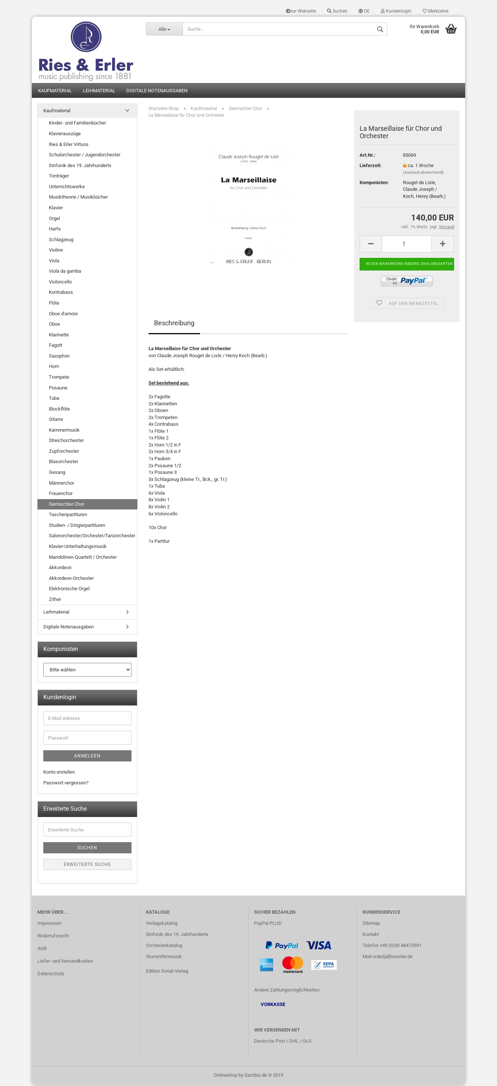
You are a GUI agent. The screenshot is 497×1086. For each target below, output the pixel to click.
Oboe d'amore (63, 315)
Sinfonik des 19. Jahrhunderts (80, 166)
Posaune (58, 389)
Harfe (55, 230)
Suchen (337, 11)
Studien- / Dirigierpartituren (77, 526)
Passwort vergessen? (66, 784)
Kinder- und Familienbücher (77, 124)
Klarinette (59, 336)
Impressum (49, 924)
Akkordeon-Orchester (71, 579)
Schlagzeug (61, 240)
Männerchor (61, 484)
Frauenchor (61, 494)
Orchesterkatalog (164, 947)
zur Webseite (301, 11)
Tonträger (59, 177)
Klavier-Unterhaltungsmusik (78, 547)
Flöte (54, 304)
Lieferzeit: (370, 166)
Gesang (57, 473)
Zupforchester (64, 452)
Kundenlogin (396, 11)
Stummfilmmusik (164, 957)
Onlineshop (225, 1076)
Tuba (54, 399)
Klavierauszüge (65, 134)
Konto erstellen (59, 773)
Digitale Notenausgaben (156, 91)
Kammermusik (64, 431)
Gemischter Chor (66, 505)
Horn (54, 368)
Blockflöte (59, 410)
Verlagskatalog (161, 924)
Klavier (56, 209)
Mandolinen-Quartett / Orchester (83, 558)
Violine (56, 251)
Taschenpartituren (68, 516)
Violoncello (60, 283)
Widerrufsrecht (53, 937)
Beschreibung (174, 324)
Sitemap (371, 924)
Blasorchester (63, 463)
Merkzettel (435, 11)
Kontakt (371, 936)
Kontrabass (61, 293)
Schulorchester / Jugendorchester (84, 156)
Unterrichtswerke (67, 187)
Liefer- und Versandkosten (65, 962)
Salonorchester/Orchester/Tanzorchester (92, 537)
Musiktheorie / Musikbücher (78, 198)
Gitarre (56, 421)
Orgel (54, 219)
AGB (42, 950)
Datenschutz (50, 974)
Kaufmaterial (55, 91)
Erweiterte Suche (87, 865)
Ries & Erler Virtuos (69, 145)
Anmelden (87, 757)
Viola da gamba (65, 272)
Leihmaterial (99, 91)
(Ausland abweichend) (423, 174)
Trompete (59, 378)
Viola (54, 262)
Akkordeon (60, 568)
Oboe (54, 325)
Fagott (55, 346)
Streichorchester (66, 442)
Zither (55, 600)
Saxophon (59, 357)
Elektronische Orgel (69, 590)
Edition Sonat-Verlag (167, 972)
